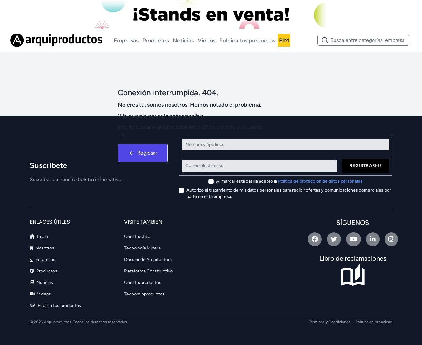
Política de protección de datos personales (320, 181)
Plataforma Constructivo (148, 271)
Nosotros (42, 248)
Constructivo (137, 236)
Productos (155, 40)
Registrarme (366, 165)
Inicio (39, 236)
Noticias (183, 40)
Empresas (126, 40)
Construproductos (142, 282)
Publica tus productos (247, 40)
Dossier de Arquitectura (148, 259)
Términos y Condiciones (329, 322)
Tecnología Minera (142, 248)
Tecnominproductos (144, 294)
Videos (206, 40)
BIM (284, 40)
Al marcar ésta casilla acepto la (289, 181)
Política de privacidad (374, 322)
